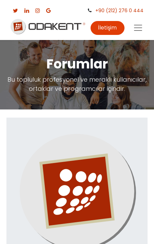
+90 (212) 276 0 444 (119, 10)
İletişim (107, 28)
